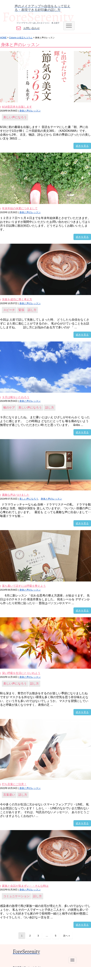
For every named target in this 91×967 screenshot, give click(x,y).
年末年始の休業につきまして (20, 208)
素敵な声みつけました (15, 494)
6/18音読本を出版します (17, 106)
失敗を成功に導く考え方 (17, 299)
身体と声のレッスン (30, 110)
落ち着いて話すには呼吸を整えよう (24, 585)
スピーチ (9, 309)
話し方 (32, 309)
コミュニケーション (16, 896)
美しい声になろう (15, 117)
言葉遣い (9, 794)
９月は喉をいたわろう (15, 397)
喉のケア (9, 407)
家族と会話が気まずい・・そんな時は (25, 885)
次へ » (66, 935)
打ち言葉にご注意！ (14, 784)
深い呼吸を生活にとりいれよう (21, 673)
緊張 (21, 309)
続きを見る (82, 145)
